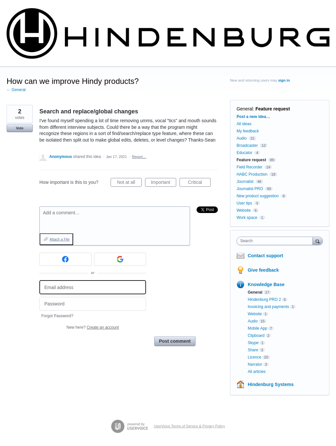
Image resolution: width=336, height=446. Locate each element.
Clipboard (256, 335)
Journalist (245, 181)
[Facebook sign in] (65, 259)
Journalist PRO (250, 188)
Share (253, 350)
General (245, 108)
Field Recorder (249, 167)
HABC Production (252, 174)
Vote (19, 128)
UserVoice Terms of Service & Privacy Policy (189, 426)
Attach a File (60, 239)
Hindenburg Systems (271, 384)
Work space (247, 217)
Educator (244, 152)
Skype (253, 342)
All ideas (244, 124)
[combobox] (276, 241)
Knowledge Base (266, 284)
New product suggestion (258, 196)
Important (163, 183)
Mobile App (257, 328)
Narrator (255, 364)
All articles (257, 371)
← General (16, 89)
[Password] (92, 304)
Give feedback (263, 270)
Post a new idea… (253, 116)
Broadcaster (247, 145)
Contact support (265, 255)
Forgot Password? (57, 316)
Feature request (273, 108)
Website (244, 210)
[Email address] (92, 287)
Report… (139, 157)
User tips (244, 203)
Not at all (129, 183)
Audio (242, 138)
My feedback (248, 131)
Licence (254, 357)
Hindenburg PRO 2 (264, 299)
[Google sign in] (120, 259)
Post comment (175, 341)
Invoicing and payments (268, 306)
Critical (199, 183)
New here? (93, 327)
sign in (284, 80)
